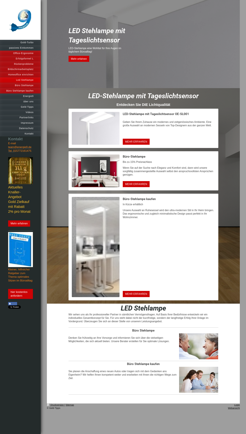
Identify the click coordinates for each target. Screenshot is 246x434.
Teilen (12, 304)
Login (237, 405)
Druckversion (55, 405)
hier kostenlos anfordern (19, 293)
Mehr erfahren (19, 223)
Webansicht (234, 408)
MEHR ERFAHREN (136, 141)
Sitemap (70, 405)
